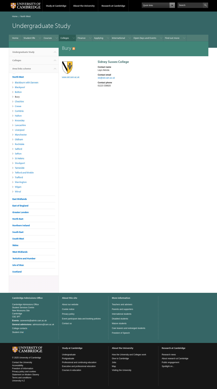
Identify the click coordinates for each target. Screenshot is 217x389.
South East (17, 232)
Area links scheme (21, 70)
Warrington (21, 182)
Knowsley (20, 120)
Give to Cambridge (120, 358)
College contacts (19, 328)
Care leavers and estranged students (128, 328)
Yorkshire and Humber (23, 258)
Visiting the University (121, 370)
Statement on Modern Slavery (25, 374)
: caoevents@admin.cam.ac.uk (29, 320)
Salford (18, 148)
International (118, 37)
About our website (70, 304)
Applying (98, 37)
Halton (18, 115)
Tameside (19, 167)
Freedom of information (22, 368)
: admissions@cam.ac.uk (33, 324)
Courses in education (71, 370)
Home (15, 16)
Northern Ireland (21, 225)
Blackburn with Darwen (26, 82)
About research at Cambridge (175, 358)
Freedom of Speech (121, 333)
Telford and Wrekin (24, 172)
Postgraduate (68, 358)
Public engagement (170, 362)
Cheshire (19, 101)
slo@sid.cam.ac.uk (106, 78)
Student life (29, 37)
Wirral (18, 191)
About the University (84, 5)
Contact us (67, 323)
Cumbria (19, 110)
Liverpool (19, 129)
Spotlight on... (168, 366)
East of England (20, 205)
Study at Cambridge (56, 5)
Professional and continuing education (79, 362)
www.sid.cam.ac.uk (70, 77)
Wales (15, 245)
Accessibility (17, 365)
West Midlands (19, 251)
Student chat (18, 332)
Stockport (20, 163)
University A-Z (18, 381)
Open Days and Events (145, 37)
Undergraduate (69, 354)
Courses (48, 37)
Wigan (18, 186)
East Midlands (19, 199)
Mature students (119, 323)
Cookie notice (68, 309)
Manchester (21, 134)
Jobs (114, 362)
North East (17, 218)
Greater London (20, 212)
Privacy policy (68, 314)
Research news (169, 354)
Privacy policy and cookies (24, 371)
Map (114, 366)
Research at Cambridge (113, 5)
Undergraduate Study (23, 53)
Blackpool (20, 87)
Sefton (18, 153)
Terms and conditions (21, 377)
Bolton (18, 91)
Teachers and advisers (122, 304)
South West (18, 238)
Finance (81, 37)
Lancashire (20, 125)
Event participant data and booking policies (81, 319)
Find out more (172, 37)
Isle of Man (18, 265)
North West (26, 16)
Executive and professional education (79, 366)
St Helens (19, 158)
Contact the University (22, 362)
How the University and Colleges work (129, 354)
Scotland (17, 271)
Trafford (19, 177)
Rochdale (19, 144)
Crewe (18, 106)
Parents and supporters (122, 309)
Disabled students (120, 319)
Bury (17, 96)
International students (121, 314)
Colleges (65, 37)
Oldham (19, 139)
